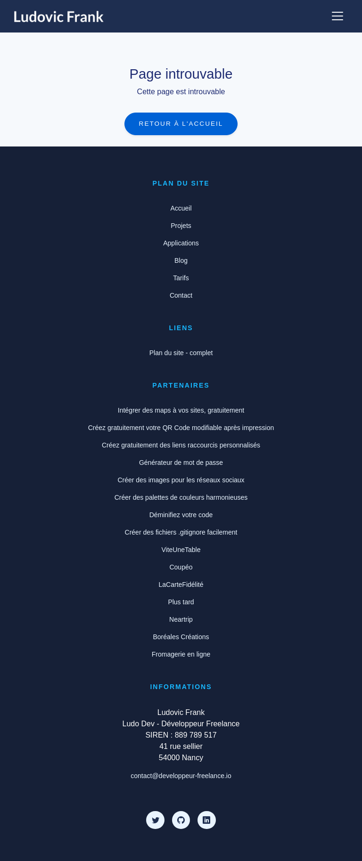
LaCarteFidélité (181, 584)
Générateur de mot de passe (181, 462)
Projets (181, 225)
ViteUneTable (180, 549)
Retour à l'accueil (181, 123)
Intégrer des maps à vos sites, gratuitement (181, 410)
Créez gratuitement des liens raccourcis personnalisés (181, 445)
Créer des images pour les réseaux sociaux (180, 480)
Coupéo (180, 567)
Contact (181, 295)
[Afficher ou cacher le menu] (337, 16)
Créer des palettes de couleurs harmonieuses (181, 497)
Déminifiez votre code (181, 515)
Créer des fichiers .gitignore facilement (181, 532)
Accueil (180, 208)
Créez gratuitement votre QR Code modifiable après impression (181, 427)
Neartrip (181, 619)
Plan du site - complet (181, 353)
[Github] (181, 820)
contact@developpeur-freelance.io (181, 776)
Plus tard (181, 602)
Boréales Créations (181, 637)
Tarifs (181, 278)
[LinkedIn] (206, 820)
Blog (181, 260)
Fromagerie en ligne (181, 654)
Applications (181, 243)
